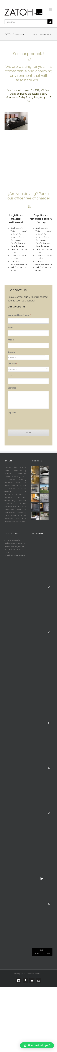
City (10, 375)
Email (11, 327)
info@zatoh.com (18, 555)
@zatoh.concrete (42, 951)
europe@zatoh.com (19, 264)
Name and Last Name (19, 315)
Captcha (12, 412)
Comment (12, 388)
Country (12, 364)
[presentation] (31, 421)
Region (12, 352)
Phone (11, 340)
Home (35, 34)
